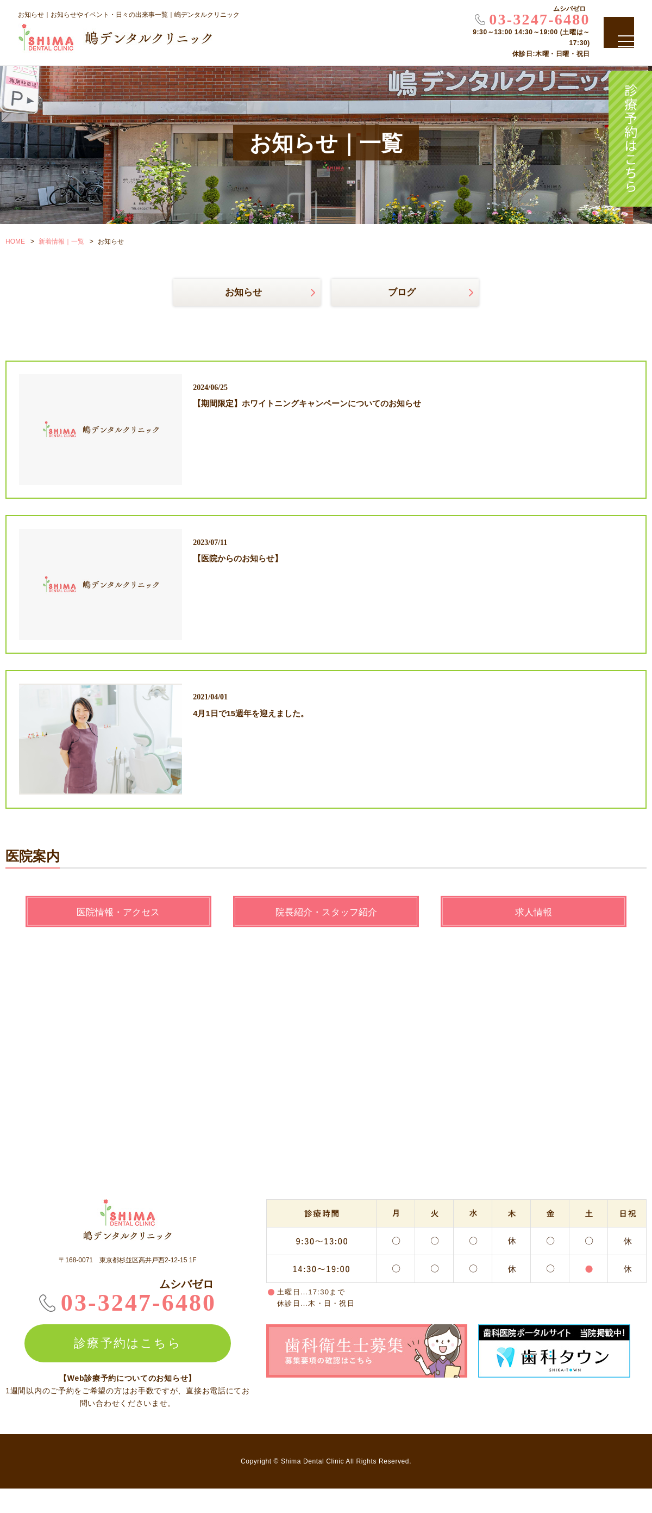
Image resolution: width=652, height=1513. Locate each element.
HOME (15, 241)
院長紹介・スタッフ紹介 (326, 935)
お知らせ (243, 293)
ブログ (401, 293)
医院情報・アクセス (118, 935)
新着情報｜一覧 (61, 241)
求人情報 (533, 935)
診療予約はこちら (630, 139)
